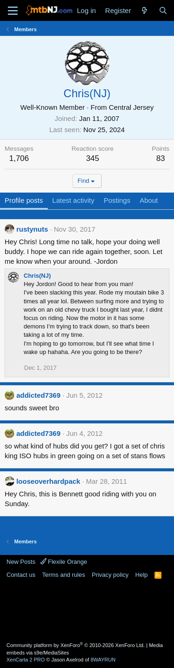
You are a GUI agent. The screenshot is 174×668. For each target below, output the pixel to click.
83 (160, 158)
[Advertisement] (87, 609)
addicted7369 (38, 395)
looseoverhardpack (48, 481)
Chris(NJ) (37, 275)
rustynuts (32, 229)
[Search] (163, 10)
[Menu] (13, 10)
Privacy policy (110, 574)
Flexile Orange (63, 561)
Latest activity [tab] (73, 200)
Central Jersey (131, 107)
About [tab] (149, 200)
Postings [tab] (116, 200)
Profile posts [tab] (24, 200)
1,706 (19, 158)
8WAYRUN (103, 659)
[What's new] (144, 10)
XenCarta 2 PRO (25, 659)
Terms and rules (63, 574)
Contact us (20, 574)
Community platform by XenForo (75, 645)
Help (141, 574)
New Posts (20, 561)
